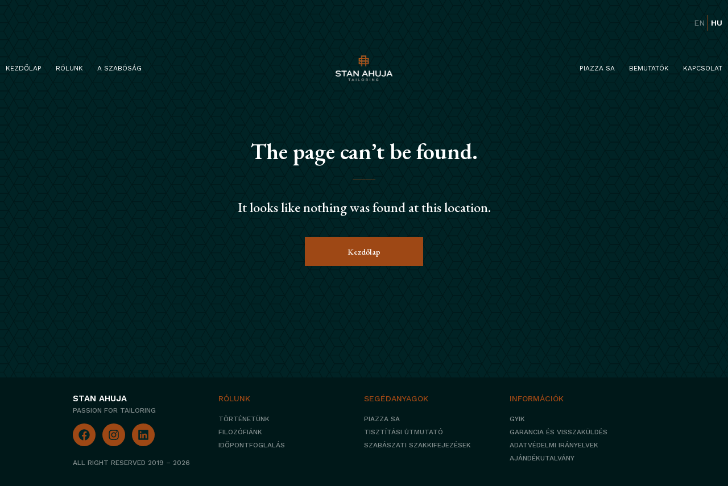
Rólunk (69, 68)
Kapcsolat (702, 68)
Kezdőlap (24, 68)
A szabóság (119, 68)
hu (716, 22)
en (699, 22)
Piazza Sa (597, 68)
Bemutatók (649, 68)
